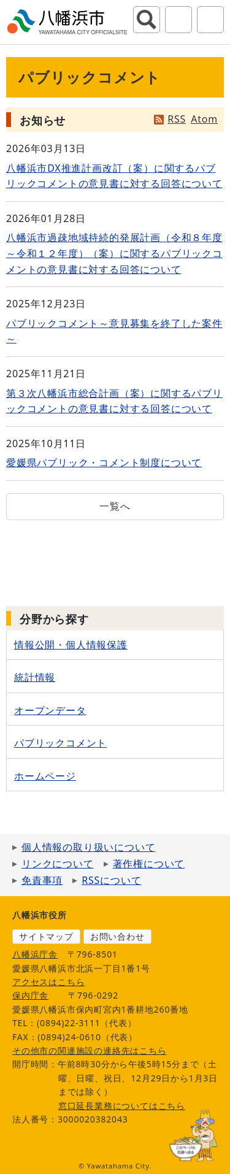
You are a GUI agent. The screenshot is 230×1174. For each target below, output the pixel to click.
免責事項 (42, 880)
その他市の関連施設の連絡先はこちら (89, 1050)
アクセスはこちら (48, 982)
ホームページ (45, 776)
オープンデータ (50, 710)
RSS (176, 119)
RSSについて (111, 880)
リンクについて (57, 863)
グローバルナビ (210, 19)
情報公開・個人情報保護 (71, 644)
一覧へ (114, 506)
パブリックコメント (60, 743)
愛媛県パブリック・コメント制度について (104, 462)
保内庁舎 (30, 995)
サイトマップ (46, 936)
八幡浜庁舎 (35, 954)
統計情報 (34, 677)
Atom (204, 119)
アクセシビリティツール (178, 19)
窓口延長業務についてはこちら (121, 1105)
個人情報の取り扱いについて (88, 847)
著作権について (149, 863)
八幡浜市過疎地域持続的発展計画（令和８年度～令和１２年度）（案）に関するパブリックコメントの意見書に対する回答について (114, 253)
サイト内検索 (146, 19)
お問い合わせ (117, 936)
